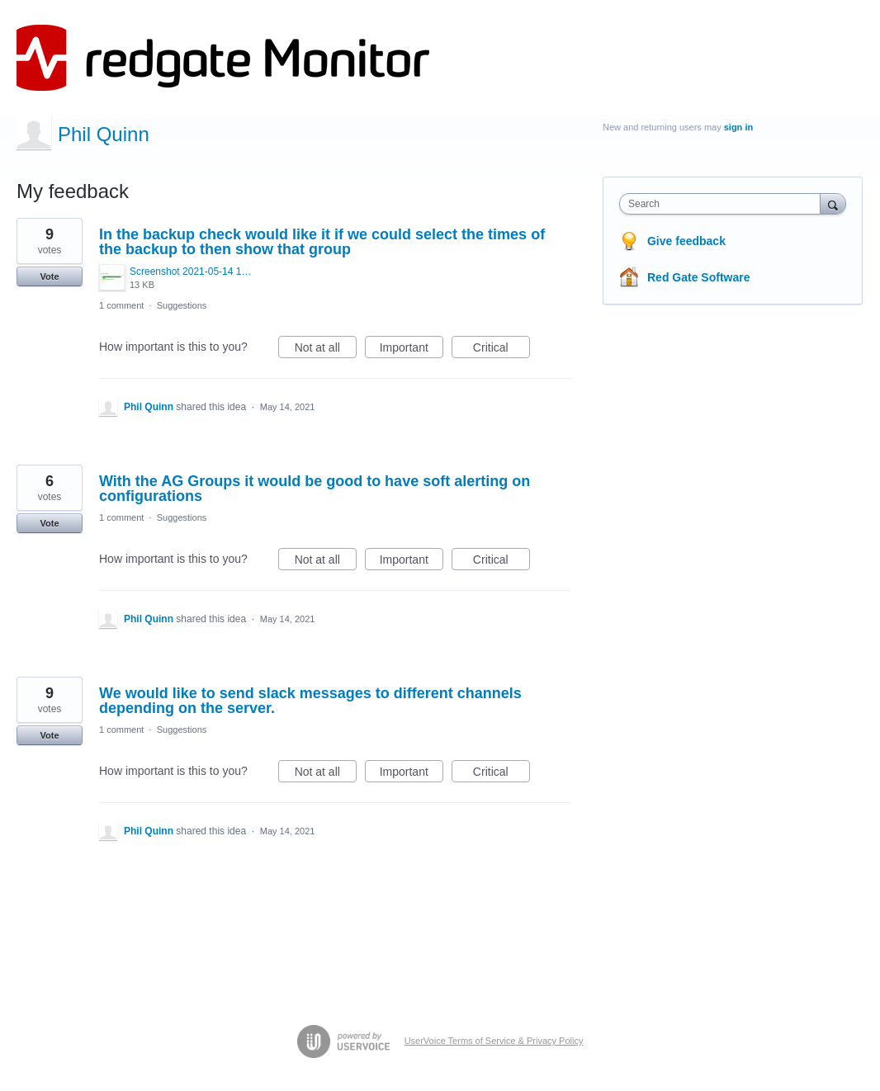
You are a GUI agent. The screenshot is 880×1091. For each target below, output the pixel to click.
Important (411, 350)
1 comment (121, 305)
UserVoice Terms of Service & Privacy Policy (494, 1041)
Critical (501, 350)
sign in (738, 127)
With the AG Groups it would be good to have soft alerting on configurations (314, 488)
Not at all (326, 350)
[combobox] (723, 204)
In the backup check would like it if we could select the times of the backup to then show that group (322, 241)
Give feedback (686, 241)
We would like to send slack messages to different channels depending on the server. (310, 700)
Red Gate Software (698, 277)
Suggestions (182, 305)
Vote (49, 276)
